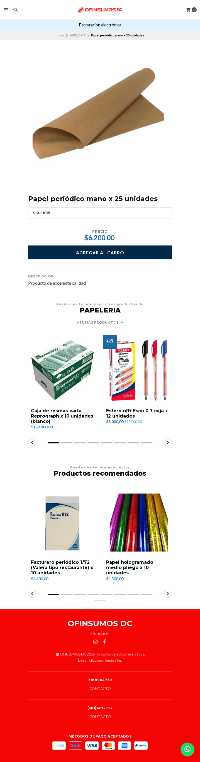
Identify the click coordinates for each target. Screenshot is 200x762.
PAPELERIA (78, 35)
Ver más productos (100, 322)
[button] (53, 442)
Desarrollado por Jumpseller (99, 660)
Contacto (100, 689)
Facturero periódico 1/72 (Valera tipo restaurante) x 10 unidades (62, 567)
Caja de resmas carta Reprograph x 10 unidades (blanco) (62, 416)
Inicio (60, 35)
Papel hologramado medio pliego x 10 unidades (129, 567)
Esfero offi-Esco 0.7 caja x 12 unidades (137, 413)
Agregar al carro (100, 252)
